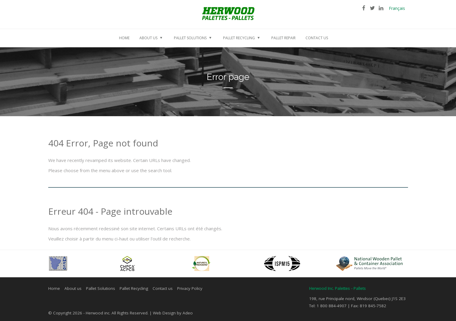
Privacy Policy (189, 288)
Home (54, 288)
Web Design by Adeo (173, 313)
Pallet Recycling (134, 288)
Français (397, 8)
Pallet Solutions (100, 288)
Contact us (163, 288)
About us (73, 288)
